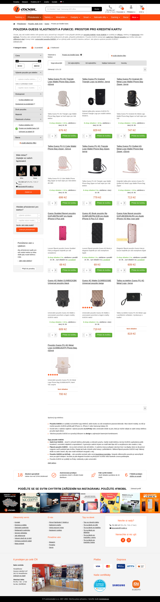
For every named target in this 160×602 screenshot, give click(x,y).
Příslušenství (34, 17)
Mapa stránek (19, 543)
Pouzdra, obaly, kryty (35, 24)
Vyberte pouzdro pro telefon (26, 73)
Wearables (61, 17)
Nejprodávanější (56, 63)
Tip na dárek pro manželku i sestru (90, 536)
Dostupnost (19, 94)
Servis (51, 547)
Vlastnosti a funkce (22, 119)
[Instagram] (129, 540)
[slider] (17, 61)
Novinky (124, 63)
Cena (17, 56)
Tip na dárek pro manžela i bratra (89, 541)
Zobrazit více (17, 41)
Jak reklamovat (20, 535)
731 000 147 (27, 183)
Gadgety (75, 17)
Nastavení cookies (55, 530)
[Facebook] (123, 540)
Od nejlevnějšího (74, 63)
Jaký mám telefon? (25, 261)
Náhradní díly (100, 17)
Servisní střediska (21, 533)
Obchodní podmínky (22, 527)
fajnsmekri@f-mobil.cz (25, 186)
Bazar (126, 17)
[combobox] (28, 79)
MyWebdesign (104, 599)
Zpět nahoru (52, 463)
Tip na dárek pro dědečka (89, 531)
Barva (17, 137)
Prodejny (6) (35, 2)
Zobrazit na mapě (19, 576)
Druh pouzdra (20, 109)
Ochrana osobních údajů (23, 541)
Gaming (115, 17)
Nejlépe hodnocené (108, 63)
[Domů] (14, 24)
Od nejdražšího (90, 63)
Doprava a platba (21, 525)
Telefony (19, 17)
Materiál (18, 114)
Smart (86, 17)
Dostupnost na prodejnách (24, 104)
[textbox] (28, 79)
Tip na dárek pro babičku (92, 527)
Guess (47, 24)
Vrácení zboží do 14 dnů (23, 538)
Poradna (16, 2)
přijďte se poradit (135, 476)
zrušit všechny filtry (28, 143)
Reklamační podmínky (22, 530)
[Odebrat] (72, 54)
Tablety (47, 17)
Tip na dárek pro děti (91, 525)
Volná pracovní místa (56, 527)
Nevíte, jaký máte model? (25, 225)
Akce (134, 17)
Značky (46, 2)
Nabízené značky (55, 525)
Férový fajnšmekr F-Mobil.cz (59, 522)
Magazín (25, 2)
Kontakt (54, 2)
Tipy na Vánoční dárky (91, 522)
